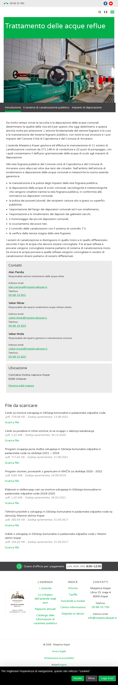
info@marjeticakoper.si (102, 618)
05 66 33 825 (17, 326)
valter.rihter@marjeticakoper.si (27, 318)
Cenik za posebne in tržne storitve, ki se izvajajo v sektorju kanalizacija (49, 431)
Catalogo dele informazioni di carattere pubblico (45, 619)
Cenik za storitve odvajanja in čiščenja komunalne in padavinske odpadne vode (55, 413)
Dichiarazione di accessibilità (59, 658)
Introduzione (13, 107)
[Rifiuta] (114, 675)
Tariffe (73, 594)
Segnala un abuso (73, 613)
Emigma (62, 664)
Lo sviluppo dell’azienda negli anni (45, 598)
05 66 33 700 (17, 3)
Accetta (78, 678)
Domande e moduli (73, 601)
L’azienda (45, 588)
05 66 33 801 (17, 295)
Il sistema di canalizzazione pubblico (46, 107)
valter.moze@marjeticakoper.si (27, 348)
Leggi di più (107, 678)
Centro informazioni (72, 607)
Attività (73, 588)
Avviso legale (59, 651)
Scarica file (12, 422)
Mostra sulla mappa (21, 385)
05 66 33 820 (17, 356)
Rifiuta (91, 678)
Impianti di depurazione (87, 107)
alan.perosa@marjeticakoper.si (27, 287)
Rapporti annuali (45, 609)
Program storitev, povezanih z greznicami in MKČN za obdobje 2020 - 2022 (53, 471)
